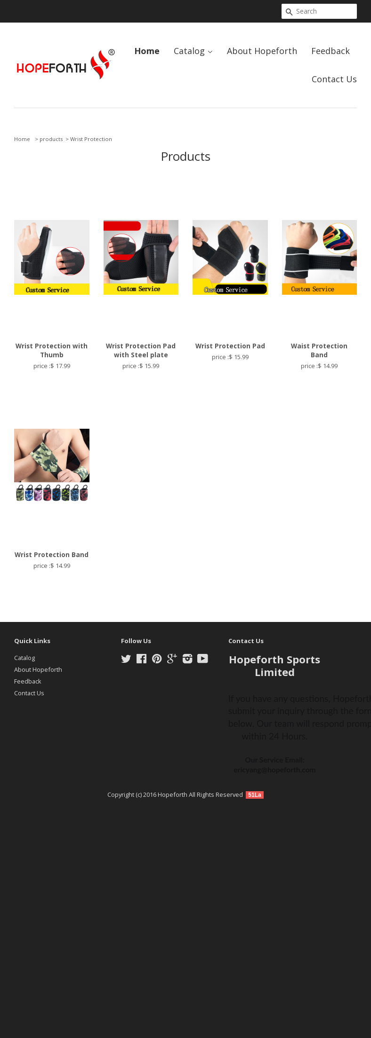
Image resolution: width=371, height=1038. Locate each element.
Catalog (193, 50)
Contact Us (334, 79)
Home (147, 50)
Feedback (330, 50)
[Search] (319, 11)
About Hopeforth (262, 50)
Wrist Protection (91, 138)
